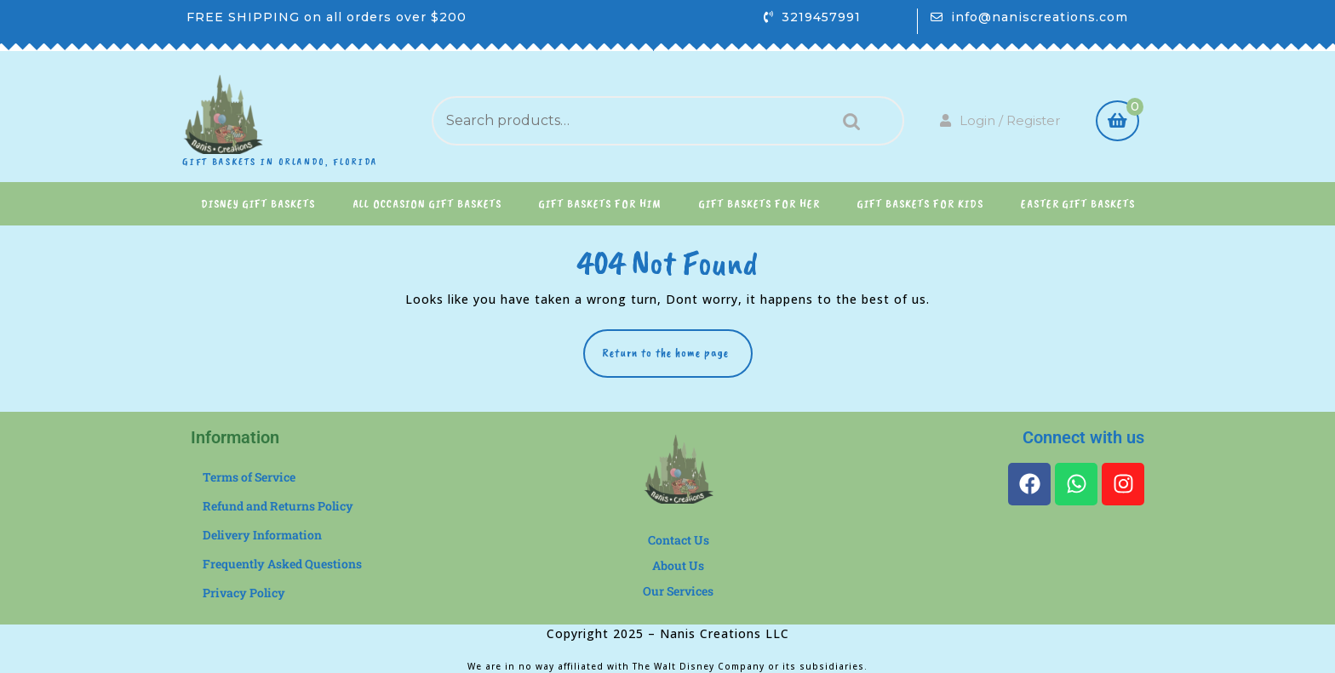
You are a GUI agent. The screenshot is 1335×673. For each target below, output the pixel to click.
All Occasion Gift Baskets (426, 204)
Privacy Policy (244, 593)
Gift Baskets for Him (600, 204)
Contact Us (678, 540)
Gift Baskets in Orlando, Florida (280, 161)
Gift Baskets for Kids (920, 204)
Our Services (678, 591)
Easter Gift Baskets (1078, 204)
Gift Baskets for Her (759, 204)
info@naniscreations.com (1039, 17)
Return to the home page (677, 345)
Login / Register (1000, 120)
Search (847, 121)
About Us (678, 565)
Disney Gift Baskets (258, 204)
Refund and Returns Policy (278, 506)
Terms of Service (249, 477)
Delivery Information (262, 535)
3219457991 (821, 17)
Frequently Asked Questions (282, 564)
